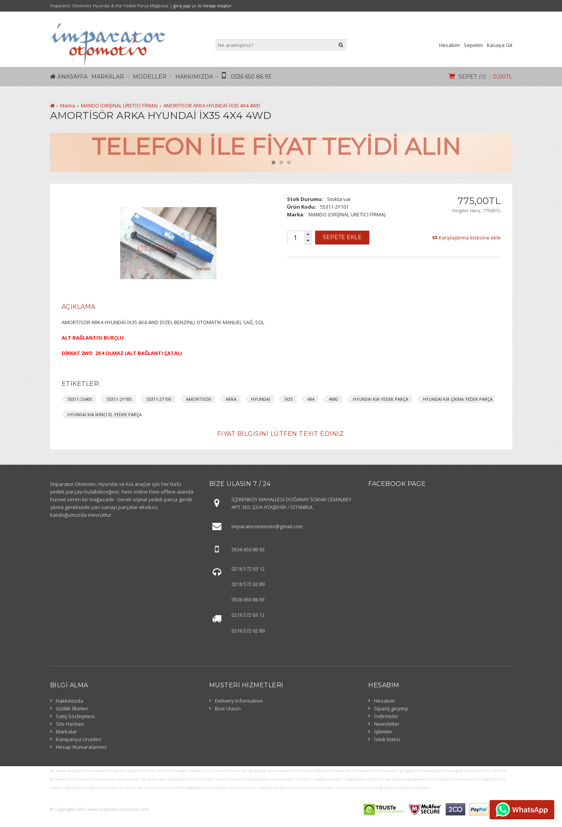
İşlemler (383, 731)
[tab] (79, 307)
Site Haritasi (70, 723)
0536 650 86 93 (251, 76)
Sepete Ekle (342, 237)
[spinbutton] (295, 237)
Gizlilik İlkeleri (72, 708)
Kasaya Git (499, 45)
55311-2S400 (79, 399)
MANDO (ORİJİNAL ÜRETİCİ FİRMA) (119, 105)
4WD (333, 399)
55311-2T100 (158, 399)
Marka (67, 105)
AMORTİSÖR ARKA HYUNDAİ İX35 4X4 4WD (211, 105)
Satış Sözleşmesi (75, 716)
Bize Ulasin (228, 708)
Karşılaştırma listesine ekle (470, 237)
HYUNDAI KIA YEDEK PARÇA (380, 399)
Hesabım (449, 45)
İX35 (289, 399)
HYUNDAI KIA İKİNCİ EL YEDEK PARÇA (104, 414)
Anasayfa (72, 76)
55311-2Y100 (119, 399)
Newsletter (386, 723)
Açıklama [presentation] (79, 306)
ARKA (231, 399)
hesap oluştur (217, 5)
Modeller (149, 76)
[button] (308, 234)
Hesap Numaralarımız (81, 746)
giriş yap (181, 5)
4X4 (310, 399)
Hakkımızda (194, 76)
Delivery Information (239, 700)
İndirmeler (386, 716)
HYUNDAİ (260, 399)
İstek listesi (387, 739)
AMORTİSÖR (198, 399)
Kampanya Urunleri (78, 739)
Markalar (107, 76)
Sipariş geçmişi (391, 708)
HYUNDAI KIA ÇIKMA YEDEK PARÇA (458, 399)
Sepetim (473, 45)
